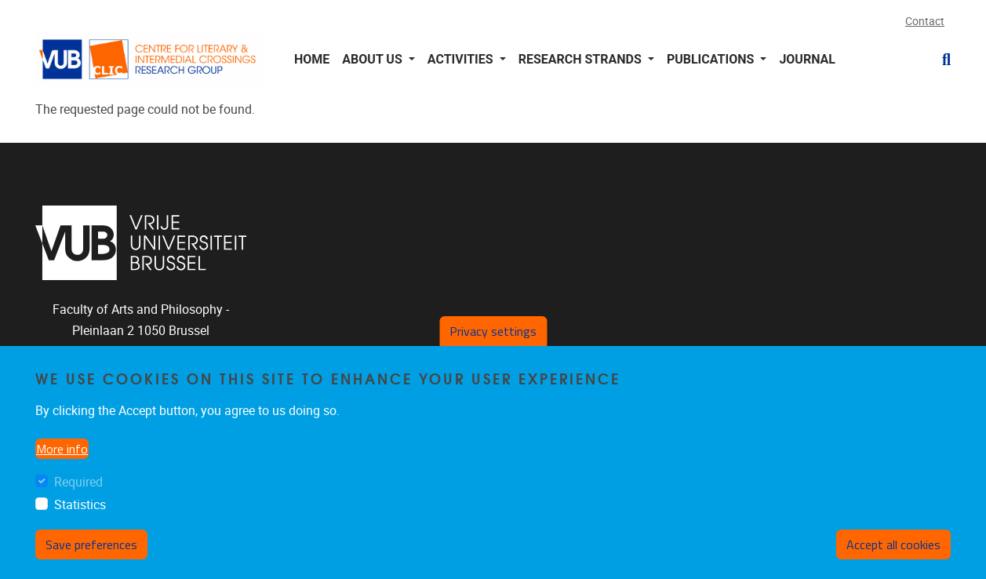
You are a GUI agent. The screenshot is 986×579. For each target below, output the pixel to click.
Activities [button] (462, 59)
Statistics (80, 518)
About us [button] (373, 59)
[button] (940, 59)
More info (62, 462)
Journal (807, 59)
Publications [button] (712, 59)
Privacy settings (493, 344)
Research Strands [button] (581, 59)
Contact (924, 21)
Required (78, 495)
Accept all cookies (893, 557)
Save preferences (91, 557)
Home (311, 59)
